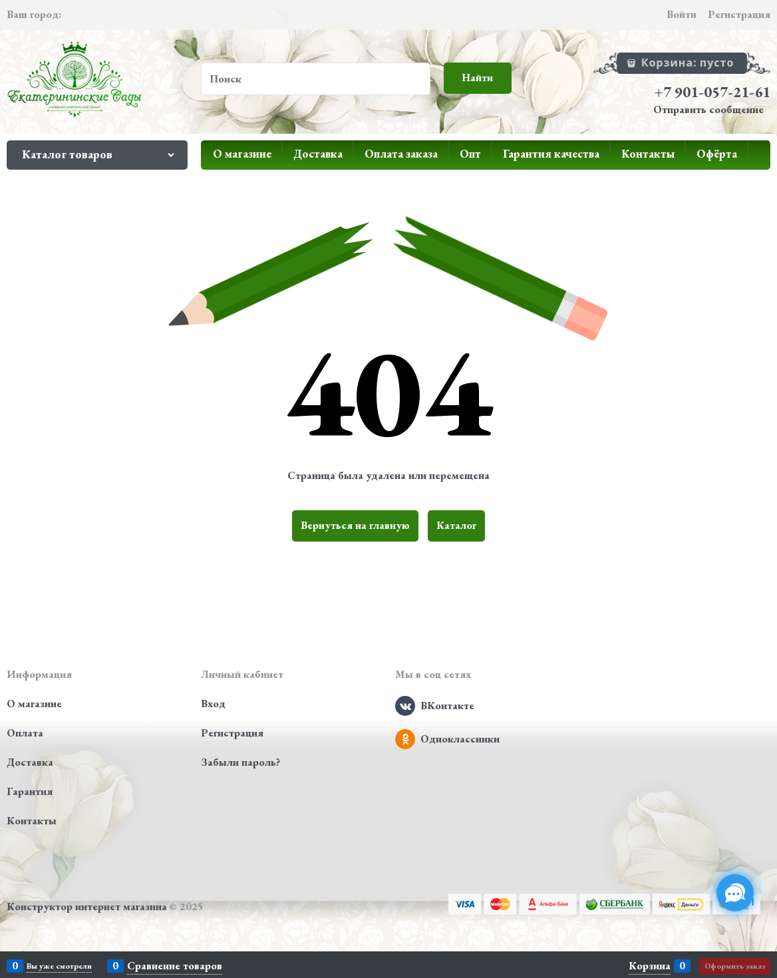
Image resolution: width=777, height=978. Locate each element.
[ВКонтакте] (405, 706)
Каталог (456, 525)
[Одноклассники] (405, 739)
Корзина (650, 966)
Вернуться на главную (355, 525)
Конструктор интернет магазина (87, 906)
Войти (682, 14)
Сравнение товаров (174, 966)
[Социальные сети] (735, 892)
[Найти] (478, 78)
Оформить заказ (734, 966)
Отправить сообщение (708, 109)
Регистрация (739, 14)
